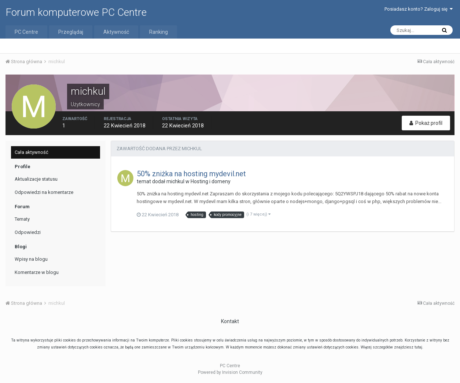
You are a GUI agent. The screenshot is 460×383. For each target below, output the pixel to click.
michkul (175, 181)
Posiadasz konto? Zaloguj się (418, 9)
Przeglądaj (70, 32)
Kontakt (230, 321)
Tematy (22, 219)
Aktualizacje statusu (36, 179)
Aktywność (116, 32)
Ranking (158, 32)
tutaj (418, 347)
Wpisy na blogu (31, 259)
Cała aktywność (31, 152)
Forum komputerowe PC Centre (76, 12)
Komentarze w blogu (37, 272)
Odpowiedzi (28, 232)
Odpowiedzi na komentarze (44, 192)
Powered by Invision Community (230, 372)
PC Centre (26, 32)
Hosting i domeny (211, 181)
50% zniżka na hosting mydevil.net (191, 173)
